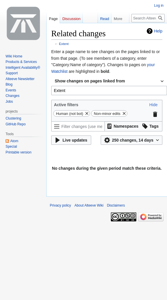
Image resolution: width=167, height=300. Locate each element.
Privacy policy (60, 205)
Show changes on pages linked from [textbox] (90, 81)
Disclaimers (116, 205)
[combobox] (109, 81)
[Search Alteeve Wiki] (148, 18)
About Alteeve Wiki (88, 205)
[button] (153, 104)
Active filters (66, 104)
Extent (64, 44)
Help (158, 31)
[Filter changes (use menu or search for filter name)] (78, 126)
